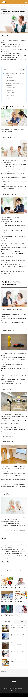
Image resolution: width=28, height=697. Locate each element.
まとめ (7, 98)
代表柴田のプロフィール (18, 688)
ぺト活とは (10, 687)
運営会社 (11, 688)
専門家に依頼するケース (11, 80)
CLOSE (22, 69)
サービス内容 (4, 687)
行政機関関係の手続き (11, 87)
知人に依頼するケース (11, 77)
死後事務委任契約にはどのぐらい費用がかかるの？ (15, 74)
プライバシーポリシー (13, 690)
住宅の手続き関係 (10, 92)
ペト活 (11, 695)
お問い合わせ (6, 688)
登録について (16, 687)
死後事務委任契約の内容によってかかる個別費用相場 (15, 84)
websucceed (8, 566)
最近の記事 (7, 621)
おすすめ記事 (20, 621)
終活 (3, 9)
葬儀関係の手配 (10, 90)
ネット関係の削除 (10, 95)
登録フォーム (22, 687)
